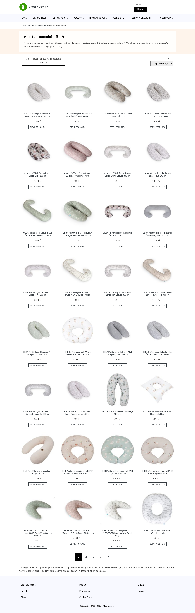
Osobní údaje (85, 597)
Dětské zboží (39, 18)
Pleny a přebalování (141, 18)
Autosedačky (164, 18)
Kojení (43, 26)
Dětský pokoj (59, 18)
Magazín (83, 585)
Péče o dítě (118, 18)
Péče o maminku (34, 26)
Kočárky (78, 18)
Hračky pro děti (97, 18)
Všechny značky (28, 585)
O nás (141, 585)
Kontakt (141, 591)
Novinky (24, 591)
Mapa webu (85, 591)
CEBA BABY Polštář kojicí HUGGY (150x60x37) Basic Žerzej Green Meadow (38, 533)
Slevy (23, 597)
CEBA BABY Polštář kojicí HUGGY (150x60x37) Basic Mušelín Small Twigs (117, 533)
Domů (24, 18)
